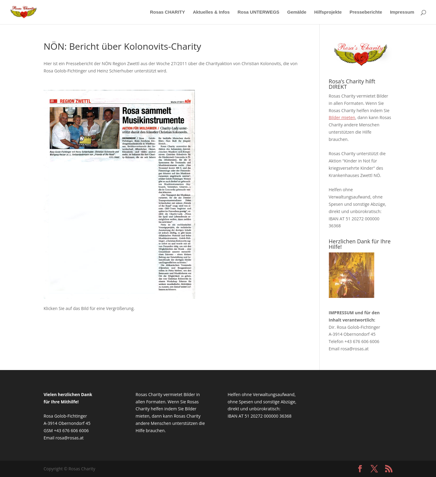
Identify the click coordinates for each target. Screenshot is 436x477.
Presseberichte (365, 12)
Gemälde (296, 12)
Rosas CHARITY (167, 12)
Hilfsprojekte (328, 12)
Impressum (402, 12)
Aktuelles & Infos (211, 12)
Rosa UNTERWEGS (258, 12)
